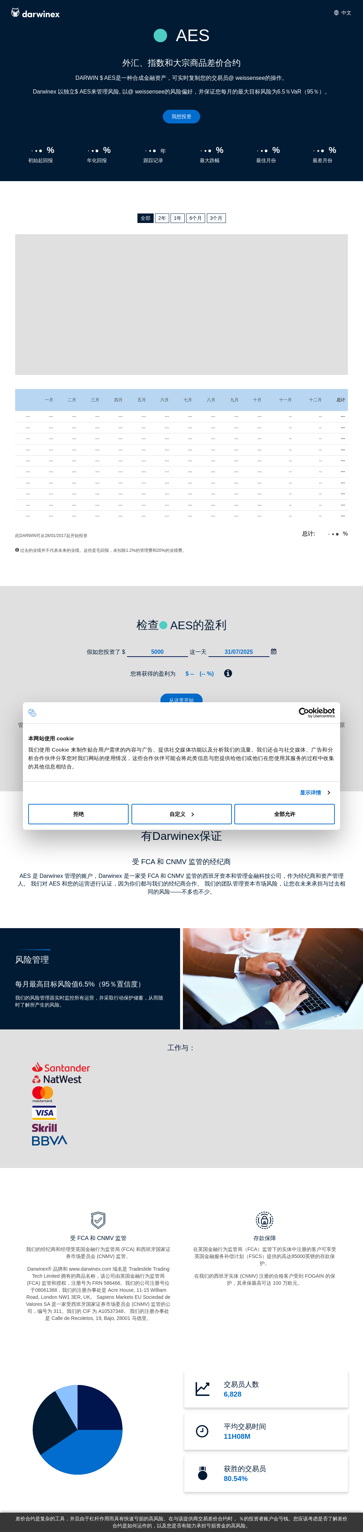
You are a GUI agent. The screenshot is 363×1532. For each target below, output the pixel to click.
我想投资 (181, 116)
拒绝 (78, 814)
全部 (145, 218)
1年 (178, 218)
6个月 (195, 218)
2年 (162, 218)
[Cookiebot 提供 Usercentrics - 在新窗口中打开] (304, 713)
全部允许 (284, 814)
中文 (342, 12)
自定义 (182, 814)
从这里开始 (181, 700)
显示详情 (310, 793)
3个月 (216, 218)
